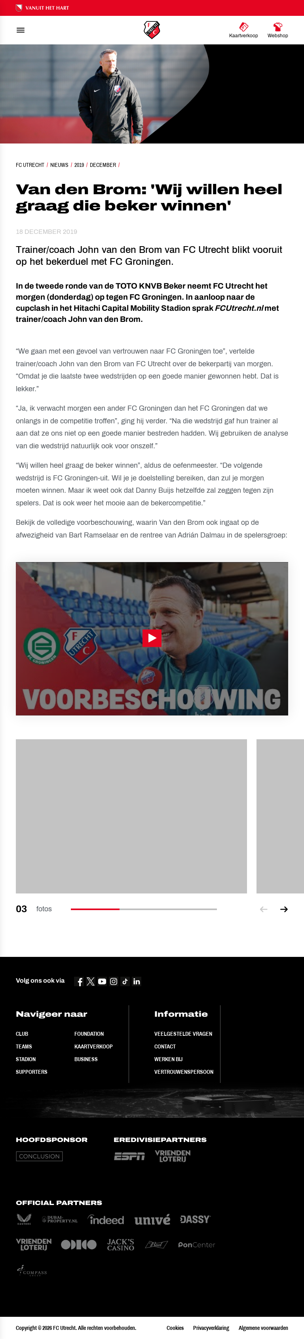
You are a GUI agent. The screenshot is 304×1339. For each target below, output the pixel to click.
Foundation (89, 1033)
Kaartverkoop (93, 1046)
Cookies (175, 1327)
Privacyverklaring (211, 1327)
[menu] (20, 30)
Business (86, 1059)
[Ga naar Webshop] (278, 30)
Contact (165, 1046)
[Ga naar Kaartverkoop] (243, 30)
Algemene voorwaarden (263, 1327)
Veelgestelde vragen (183, 1033)
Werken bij (168, 1059)
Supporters (32, 1071)
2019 (79, 164)
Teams (24, 1046)
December (103, 164)
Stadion (26, 1059)
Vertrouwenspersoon (183, 1071)
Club (22, 1033)
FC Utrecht (30, 164)
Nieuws (59, 164)
